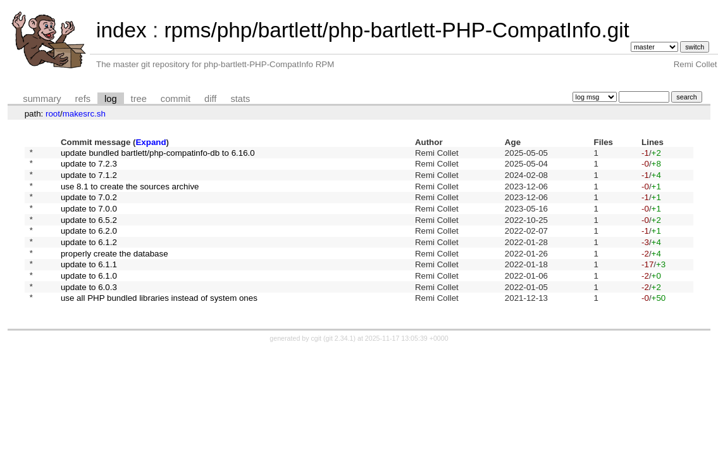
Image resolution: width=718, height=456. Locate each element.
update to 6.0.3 (89, 310)
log (110, 99)
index (121, 30)
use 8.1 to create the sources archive (130, 193)
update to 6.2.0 (89, 245)
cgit (317, 365)
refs (82, 99)
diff (210, 99)
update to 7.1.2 (89, 179)
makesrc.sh (84, 113)
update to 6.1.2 (89, 258)
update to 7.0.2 (89, 206)
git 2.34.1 (340, 365)
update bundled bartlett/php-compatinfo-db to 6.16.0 (158, 153)
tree (139, 99)
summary (42, 99)
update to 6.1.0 (89, 297)
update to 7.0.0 (89, 219)
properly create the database (114, 271)
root (53, 113)
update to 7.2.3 (89, 167)
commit (175, 99)
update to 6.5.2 (89, 232)
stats (240, 99)
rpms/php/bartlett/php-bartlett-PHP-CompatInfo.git (396, 30)
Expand (150, 142)
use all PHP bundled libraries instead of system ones (159, 324)
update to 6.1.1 (89, 284)
